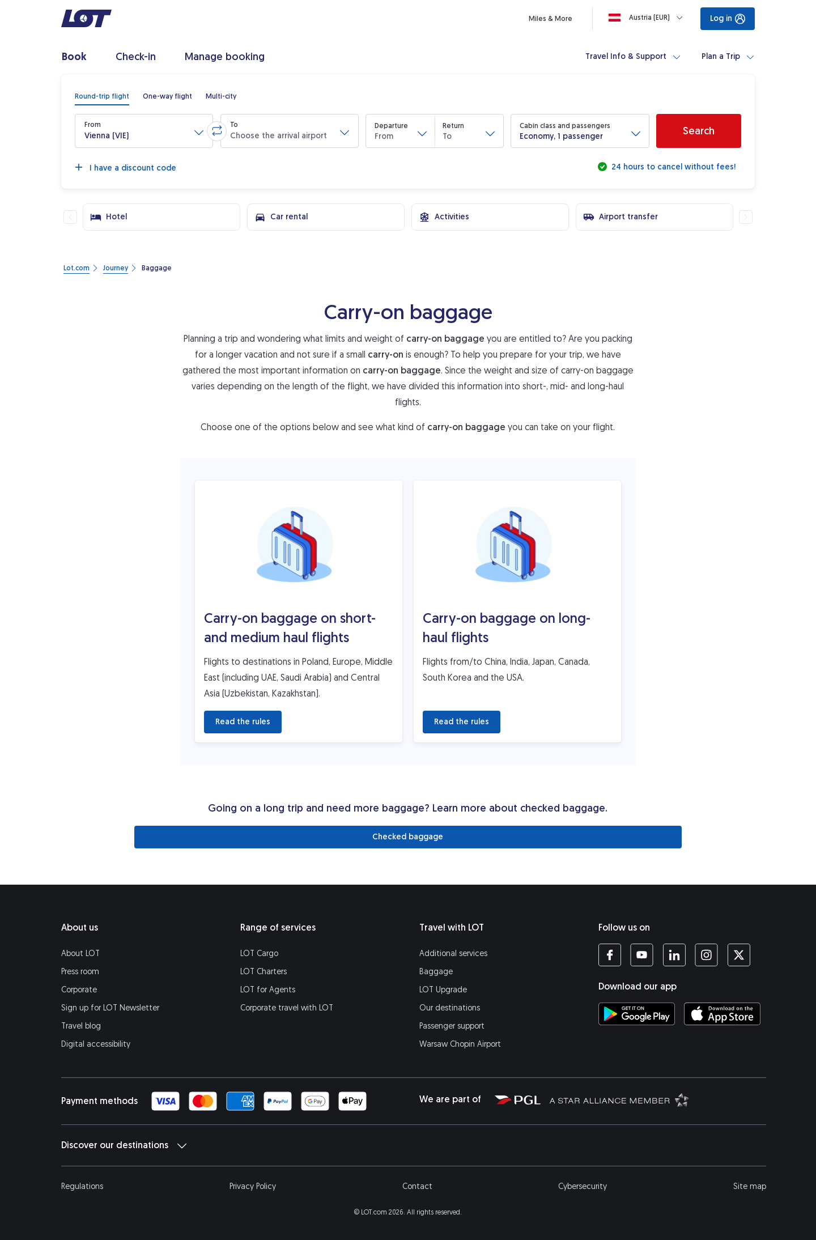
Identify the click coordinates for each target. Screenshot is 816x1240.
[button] (144, 131)
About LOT (80, 953)
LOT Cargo (259, 953)
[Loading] (648, 17)
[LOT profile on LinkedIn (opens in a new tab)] (674, 955)
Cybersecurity (582, 1186)
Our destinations (449, 1008)
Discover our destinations (123, 1145)
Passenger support (451, 1026)
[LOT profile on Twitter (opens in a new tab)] (738, 955)
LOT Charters (263, 971)
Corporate (79, 990)
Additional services (453, 953)
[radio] (102, 96)
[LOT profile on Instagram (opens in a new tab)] (706, 955)
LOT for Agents (267, 990)
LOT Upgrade (443, 990)
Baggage (436, 971)
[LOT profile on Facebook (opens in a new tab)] (609, 955)
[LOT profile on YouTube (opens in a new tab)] (641, 955)
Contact (417, 1186)
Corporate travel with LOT (286, 1008)
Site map (749, 1186)
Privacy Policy (253, 1186)
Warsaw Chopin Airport (460, 1044)
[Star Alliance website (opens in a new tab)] (619, 1099)
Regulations (82, 1186)
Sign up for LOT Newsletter (110, 1008)
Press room (80, 971)
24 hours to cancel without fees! (672, 167)
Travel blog (81, 1026)
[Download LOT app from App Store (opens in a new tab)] (722, 1014)
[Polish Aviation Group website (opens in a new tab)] (518, 1099)
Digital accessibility (95, 1044)
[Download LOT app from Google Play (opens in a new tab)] (636, 1014)
